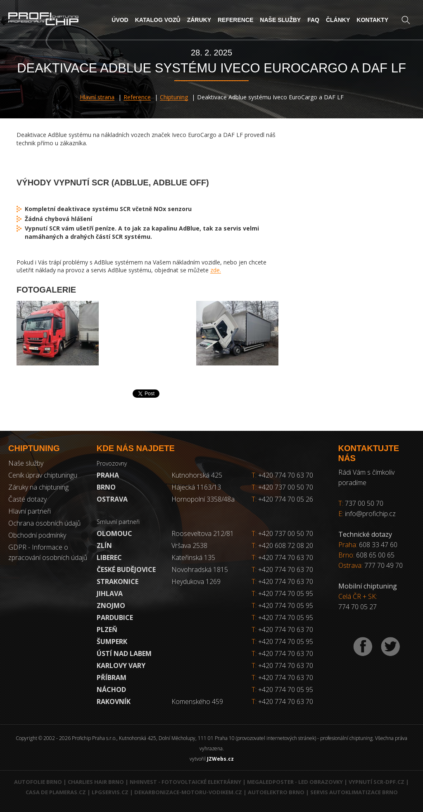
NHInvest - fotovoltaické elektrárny (185, 782)
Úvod (120, 20)
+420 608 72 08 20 (285, 545)
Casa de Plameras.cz (56, 792)
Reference (235, 20)
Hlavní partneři (29, 511)
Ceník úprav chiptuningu (42, 475)
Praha (108, 475)
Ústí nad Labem (124, 653)
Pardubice (115, 617)
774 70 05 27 (357, 606)
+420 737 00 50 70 (282, 487)
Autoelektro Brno (276, 792)
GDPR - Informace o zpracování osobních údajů (47, 552)
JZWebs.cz (220, 758)
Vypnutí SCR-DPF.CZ (376, 782)
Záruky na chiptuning (38, 487)
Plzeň (107, 629)
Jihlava (110, 593)
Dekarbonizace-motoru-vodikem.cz (188, 792)
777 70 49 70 (383, 565)
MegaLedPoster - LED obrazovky (295, 782)
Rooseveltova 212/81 (202, 533)
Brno (106, 487)
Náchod (111, 689)
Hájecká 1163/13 (196, 487)
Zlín (104, 545)
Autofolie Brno (38, 782)
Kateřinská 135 (193, 557)
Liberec (109, 557)
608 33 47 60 (378, 544)
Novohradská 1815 (199, 569)
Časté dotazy (27, 499)
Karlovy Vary (121, 665)
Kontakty (372, 20)
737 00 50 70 (364, 503)
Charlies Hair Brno (96, 782)
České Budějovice (126, 569)
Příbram (111, 677)
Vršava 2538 (189, 545)
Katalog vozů (158, 20)
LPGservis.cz (110, 792)
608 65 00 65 (375, 555)
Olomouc (114, 533)
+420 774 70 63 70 (282, 475)
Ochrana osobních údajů (44, 523)
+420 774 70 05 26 (282, 499)
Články (338, 20)
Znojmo (111, 605)
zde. (215, 270)
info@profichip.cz (370, 513)
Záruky (199, 20)
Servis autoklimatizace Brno (354, 792)
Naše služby (280, 20)
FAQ (313, 20)
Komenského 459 (197, 701)
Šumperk (112, 641)
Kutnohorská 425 (196, 475)
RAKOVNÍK (114, 701)
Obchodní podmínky (37, 535)
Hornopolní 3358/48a (203, 499)
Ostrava (112, 499)
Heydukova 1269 (196, 581)
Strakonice (117, 581)
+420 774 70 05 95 (285, 593)
